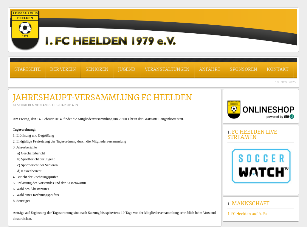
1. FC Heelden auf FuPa (247, 214)
